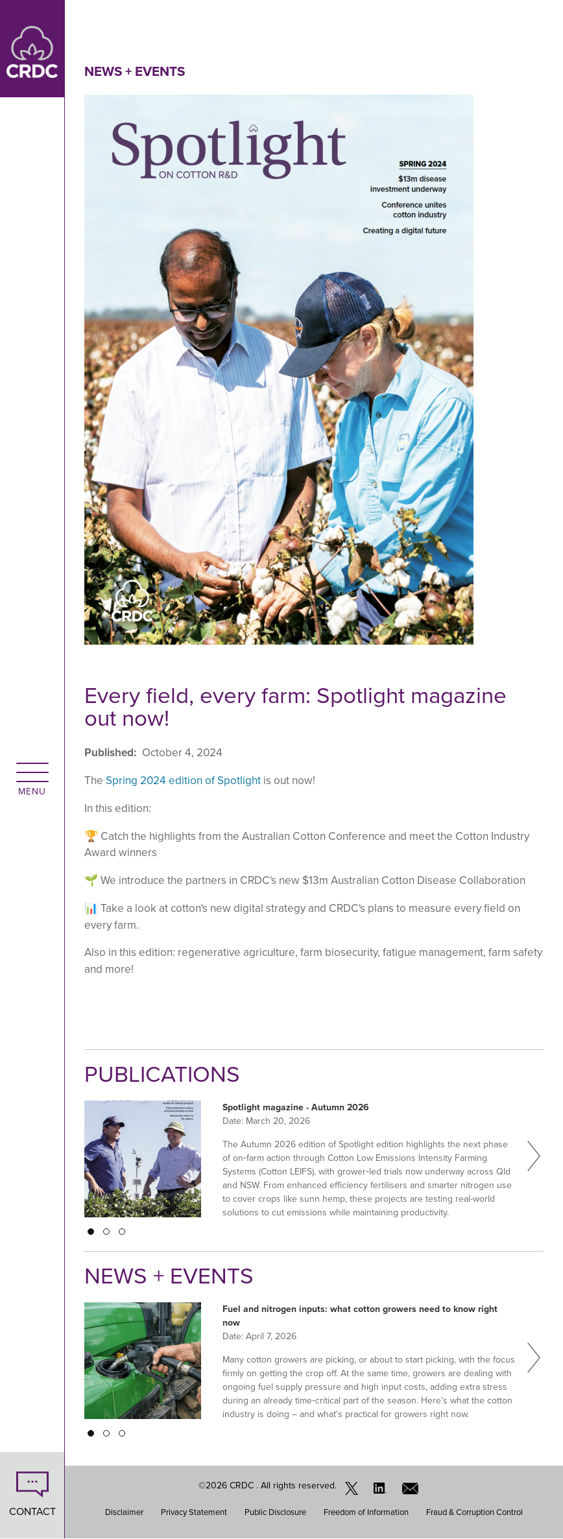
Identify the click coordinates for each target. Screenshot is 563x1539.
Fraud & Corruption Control (474, 1512)
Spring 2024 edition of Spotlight (183, 780)
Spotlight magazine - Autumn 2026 (295, 1107)
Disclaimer (124, 1512)
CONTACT (32, 1511)
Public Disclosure (275, 1512)
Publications (162, 1074)
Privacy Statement (194, 1512)
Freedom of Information (366, 1512)
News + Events (134, 71)
